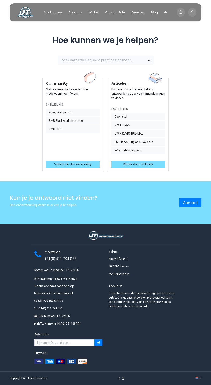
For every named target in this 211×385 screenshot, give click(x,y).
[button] (98, 342)
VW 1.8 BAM (122, 125)
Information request (128, 150)
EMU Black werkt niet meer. (66, 120)
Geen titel (121, 116)
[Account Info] (192, 12)
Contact (190, 202)
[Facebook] (119, 378)
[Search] (181, 12)
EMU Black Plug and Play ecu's (134, 142)
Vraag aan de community (72, 164)
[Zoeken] (149, 60)
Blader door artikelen (138, 164)
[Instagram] (123, 378)
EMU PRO (55, 129)
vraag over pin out (60, 112)
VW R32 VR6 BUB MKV (129, 133)
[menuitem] (53, 12)
